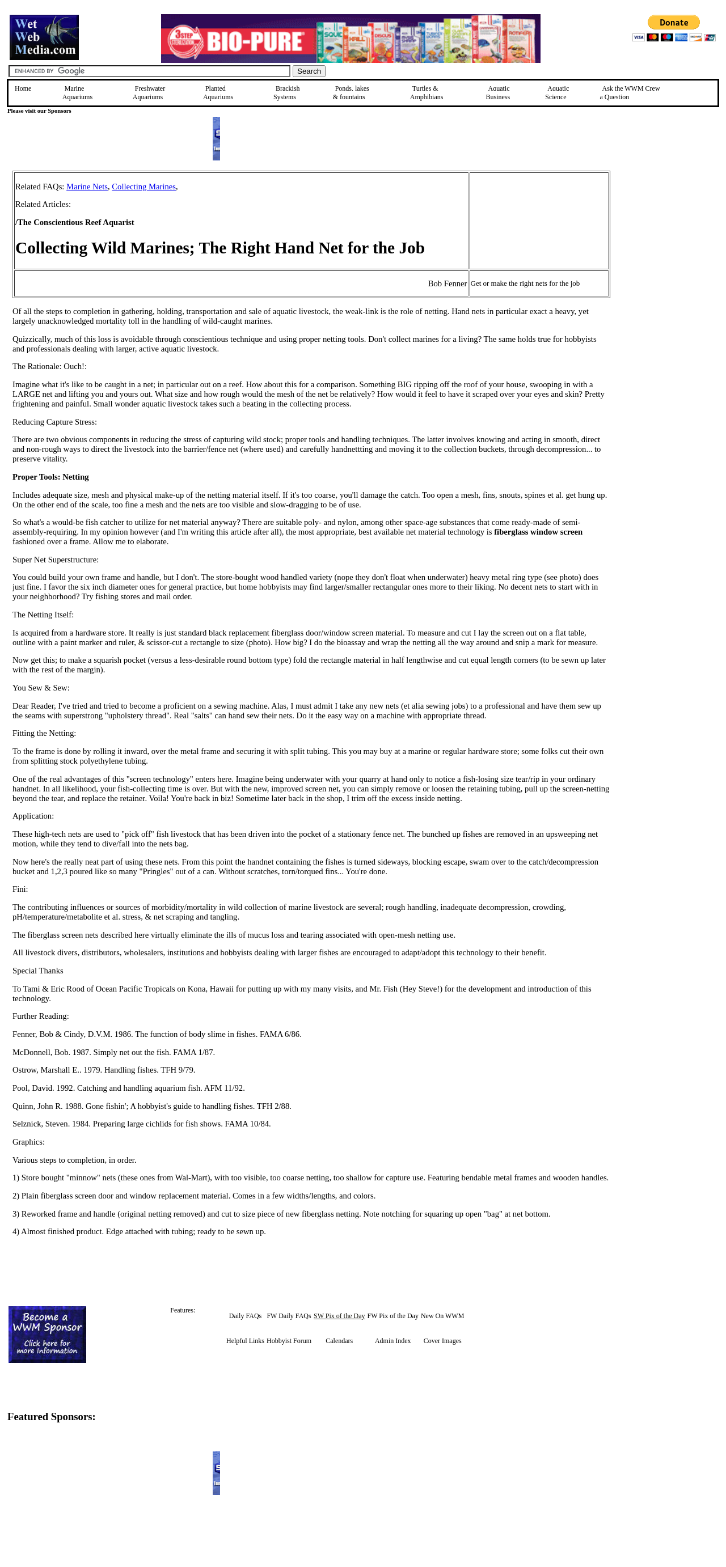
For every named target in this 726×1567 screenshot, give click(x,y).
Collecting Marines (144, 186)
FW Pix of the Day (392, 1316)
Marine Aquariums (77, 92)
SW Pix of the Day (339, 1316)
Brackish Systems (286, 92)
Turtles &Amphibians (427, 92)
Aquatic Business (498, 92)
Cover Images (443, 1341)
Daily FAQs (245, 1316)
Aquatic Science (557, 92)
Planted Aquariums (218, 92)
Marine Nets (87, 186)
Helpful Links (245, 1341)
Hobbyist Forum (289, 1341)
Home (23, 88)
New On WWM (442, 1316)
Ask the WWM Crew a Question (630, 92)
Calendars (339, 1341)
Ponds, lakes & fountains (351, 92)
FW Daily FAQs (289, 1316)
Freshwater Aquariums (149, 92)
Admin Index (393, 1341)
